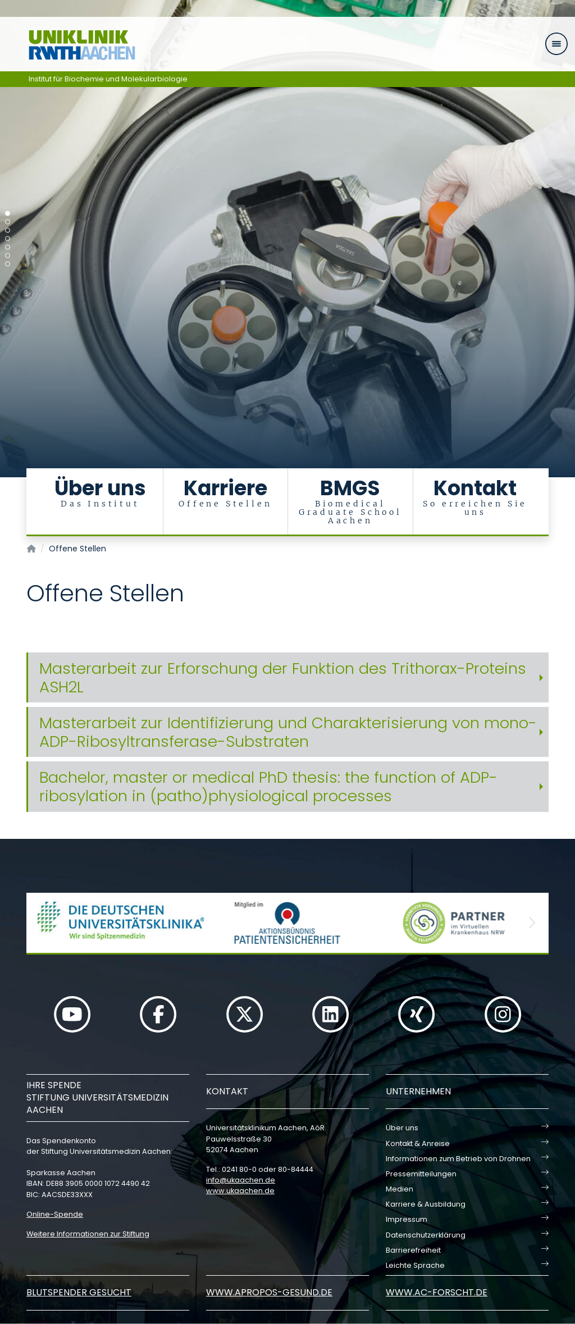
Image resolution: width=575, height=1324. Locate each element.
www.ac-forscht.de (436, 1292)
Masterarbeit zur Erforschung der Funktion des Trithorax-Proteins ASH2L (282, 678)
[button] (43, 923)
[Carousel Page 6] (7, 255)
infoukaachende (240, 1180)
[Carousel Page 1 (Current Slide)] (7, 213)
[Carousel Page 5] (7, 247)
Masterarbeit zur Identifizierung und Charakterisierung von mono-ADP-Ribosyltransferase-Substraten (288, 732)
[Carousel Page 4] (7, 238)
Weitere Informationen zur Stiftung (87, 1234)
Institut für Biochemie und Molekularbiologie (108, 79)
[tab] (287, 677)
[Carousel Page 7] (7, 264)
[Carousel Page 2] (7, 222)
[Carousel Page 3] (7, 230)
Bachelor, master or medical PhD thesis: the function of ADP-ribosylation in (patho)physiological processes (268, 786)
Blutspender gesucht (78, 1292)
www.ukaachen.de (240, 1190)
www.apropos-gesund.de (269, 1292)
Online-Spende (54, 1214)
